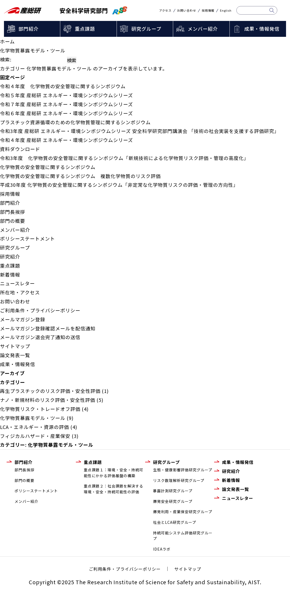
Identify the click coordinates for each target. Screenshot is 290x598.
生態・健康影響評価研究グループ (182, 469)
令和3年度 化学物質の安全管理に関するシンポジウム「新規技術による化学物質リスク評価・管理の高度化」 (124, 157)
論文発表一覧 (15, 355)
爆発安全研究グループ (172, 501)
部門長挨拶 (12, 211)
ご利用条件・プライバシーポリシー (40, 310)
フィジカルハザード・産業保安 (35, 435)
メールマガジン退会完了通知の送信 (40, 337)
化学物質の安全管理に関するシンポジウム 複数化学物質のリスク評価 (80, 175)
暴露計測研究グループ (172, 490)
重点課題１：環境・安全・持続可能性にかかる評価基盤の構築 (113, 472)
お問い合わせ (186, 10)
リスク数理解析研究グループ (178, 480)
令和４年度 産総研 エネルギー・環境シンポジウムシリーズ (66, 139)
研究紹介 (10, 256)
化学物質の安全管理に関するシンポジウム (47, 166)
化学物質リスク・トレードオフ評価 (40, 408)
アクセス (165, 10)
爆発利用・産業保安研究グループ (182, 511)
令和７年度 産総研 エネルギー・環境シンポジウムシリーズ (66, 104)
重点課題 (85, 28)
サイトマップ (15, 346)
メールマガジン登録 (22, 319)
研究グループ (146, 28)
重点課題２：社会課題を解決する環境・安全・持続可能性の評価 (113, 488)
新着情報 (10, 274)
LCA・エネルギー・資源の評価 (34, 426)
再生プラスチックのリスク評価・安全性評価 (50, 390)
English (226, 10)
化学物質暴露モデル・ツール (32, 417)
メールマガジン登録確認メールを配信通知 (47, 328)
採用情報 (208, 10)
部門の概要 (12, 220)
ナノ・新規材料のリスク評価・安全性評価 (47, 399)
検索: (5, 59)
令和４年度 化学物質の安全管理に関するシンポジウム (63, 86)
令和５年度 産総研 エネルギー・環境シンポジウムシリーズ (66, 95)
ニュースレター (17, 283)
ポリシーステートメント (27, 238)
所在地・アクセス (20, 292)
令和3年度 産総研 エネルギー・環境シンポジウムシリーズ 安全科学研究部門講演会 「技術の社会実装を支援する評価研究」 (139, 130)
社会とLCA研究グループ (174, 522)
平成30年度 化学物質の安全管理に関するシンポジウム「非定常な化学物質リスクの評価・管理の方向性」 (119, 184)
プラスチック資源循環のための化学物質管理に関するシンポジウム (75, 122)
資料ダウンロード (20, 148)
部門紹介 (29, 28)
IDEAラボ (162, 549)
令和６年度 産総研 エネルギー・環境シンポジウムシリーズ (66, 113)
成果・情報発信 (261, 28)
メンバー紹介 (203, 28)
